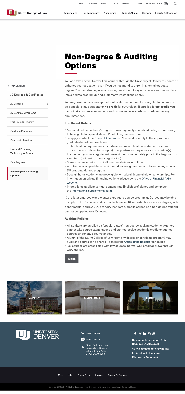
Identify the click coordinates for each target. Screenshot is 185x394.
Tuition (72, 259)
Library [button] (138, 3)
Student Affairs (129, 13)
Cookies (98, 378)
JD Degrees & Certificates (27, 95)
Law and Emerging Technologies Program (22, 151)
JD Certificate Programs (23, 112)
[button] (153, 3)
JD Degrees (16, 103)
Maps (60, 378)
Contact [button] (105, 3)
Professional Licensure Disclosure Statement (148, 358)
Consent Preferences (117, 378)
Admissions (70, 13)
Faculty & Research (166, 13)
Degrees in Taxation (21, 140)
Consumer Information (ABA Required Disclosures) (151, 341)
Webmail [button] (126, 3)
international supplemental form (93, 190)
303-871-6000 (92, 333)
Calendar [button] (92, 3)
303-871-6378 (92, 338)
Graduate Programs (21, 131)
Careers (146, 13)
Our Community (90, 13)
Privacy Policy (84, 378)
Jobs (70, 378)
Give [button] (116, 3)
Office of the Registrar (138, 242)
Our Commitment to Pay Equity (148, 350)
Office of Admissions (108, 138)
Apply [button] (80, 3)
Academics (110, 13)
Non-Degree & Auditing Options (24, 173)
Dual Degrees (17, 162)
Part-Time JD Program (22, 122)
